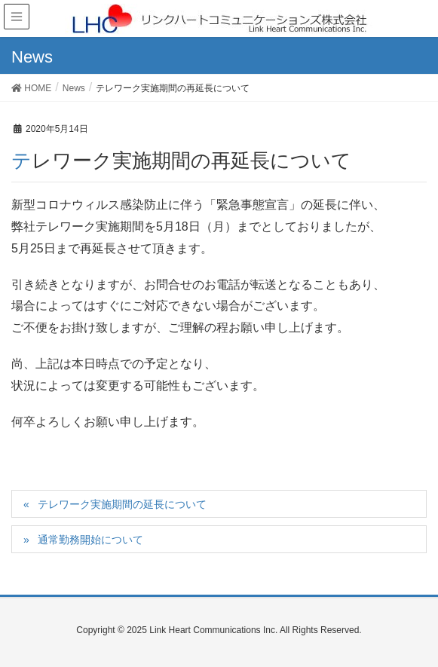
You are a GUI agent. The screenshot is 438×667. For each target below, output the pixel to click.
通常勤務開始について (90, 540)
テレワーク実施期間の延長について (122, 504)
